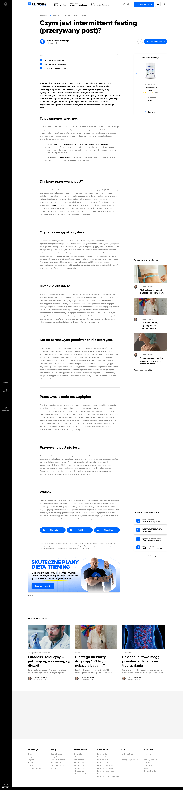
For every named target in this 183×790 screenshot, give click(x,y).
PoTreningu (44, 16)
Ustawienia (6, 410)
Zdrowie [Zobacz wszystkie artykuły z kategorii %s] (78, 653)
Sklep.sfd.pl (78, 754)
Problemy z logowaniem (129, 760)
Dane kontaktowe (34, 768)
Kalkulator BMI (102, 754)
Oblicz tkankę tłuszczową (153, 547)
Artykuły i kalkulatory (78, 4)
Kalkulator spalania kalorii (106, 768)
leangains (54, 205)
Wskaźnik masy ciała (153, 521)
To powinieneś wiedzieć (54, 60)
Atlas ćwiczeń (148, 754)
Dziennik (6, 383)
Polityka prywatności (35, 757)
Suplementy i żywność (100, 4)
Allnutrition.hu (79, 768)
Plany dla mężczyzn (58, 760)
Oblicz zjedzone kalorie (153, 539)
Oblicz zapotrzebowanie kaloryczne (153, 530)
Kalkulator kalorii (103, 763)
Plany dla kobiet (56, 757)
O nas (30, 754)
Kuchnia (146, 757)
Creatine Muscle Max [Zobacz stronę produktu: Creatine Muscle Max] (150, 88)
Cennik (53, 768)
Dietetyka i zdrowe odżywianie (75, 16)
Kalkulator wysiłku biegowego (108, 777)
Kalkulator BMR (102, 757)
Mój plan (6, 392)
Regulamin (32, 760)
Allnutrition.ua (79, 771)
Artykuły (56, 16)
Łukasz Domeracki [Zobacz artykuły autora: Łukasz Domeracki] (40, 677)
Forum (146, 774)
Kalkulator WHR (102, 760)
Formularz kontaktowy (128, 757)
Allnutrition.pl (79, 757)
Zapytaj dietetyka (150, 771)
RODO (30, 763)
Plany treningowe (57, 765)
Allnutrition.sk (79, 763)
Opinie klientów (56, 754)
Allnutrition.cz (79, 760)
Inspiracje (147, 763)
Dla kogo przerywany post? (55, 64)
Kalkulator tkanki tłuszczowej (107, 771)
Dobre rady (148, 768)
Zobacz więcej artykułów (143, 370)
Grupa (6, 784)
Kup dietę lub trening (144, 4)
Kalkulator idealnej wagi (105, 765)
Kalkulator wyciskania (104, 774)
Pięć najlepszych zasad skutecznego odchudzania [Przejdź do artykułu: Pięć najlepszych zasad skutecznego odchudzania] (152, 291)
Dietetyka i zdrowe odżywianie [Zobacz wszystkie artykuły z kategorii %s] (39, 653)
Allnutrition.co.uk (80, 774)
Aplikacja (31, 765)
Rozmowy (5, 401)
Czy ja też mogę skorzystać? (56, 68)
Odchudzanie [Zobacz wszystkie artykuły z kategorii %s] (127, 653)
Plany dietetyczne (57, 763)
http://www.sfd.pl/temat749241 (57, 157)
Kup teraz (151, 112)
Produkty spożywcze (151, 760)
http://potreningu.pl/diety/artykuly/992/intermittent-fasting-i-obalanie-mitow (75, 144)
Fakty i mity (148, 765)
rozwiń (115, 55)
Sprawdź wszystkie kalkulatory (145, 556)
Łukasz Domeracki (146, 287)
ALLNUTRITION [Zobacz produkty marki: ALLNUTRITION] (150, 85)
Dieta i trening (60, 4)
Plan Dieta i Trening (128, 754)
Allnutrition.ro (79, 765)
